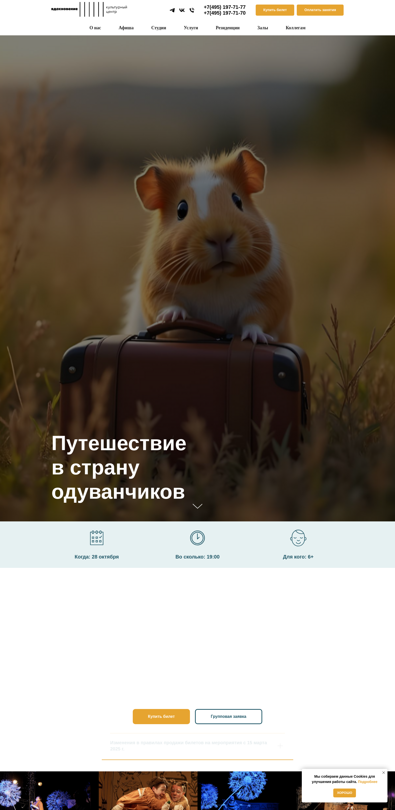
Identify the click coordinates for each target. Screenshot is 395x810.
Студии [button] (158, 27)
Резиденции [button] (228, 27)
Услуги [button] (191, 27)
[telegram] (172, 10)
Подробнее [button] (367, 782)
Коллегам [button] (296, 27)
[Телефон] (192, 10)
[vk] (182, 10)
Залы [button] (262, 27)
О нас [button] (95, 27)
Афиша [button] (126, 27)
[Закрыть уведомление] (383, 772)
